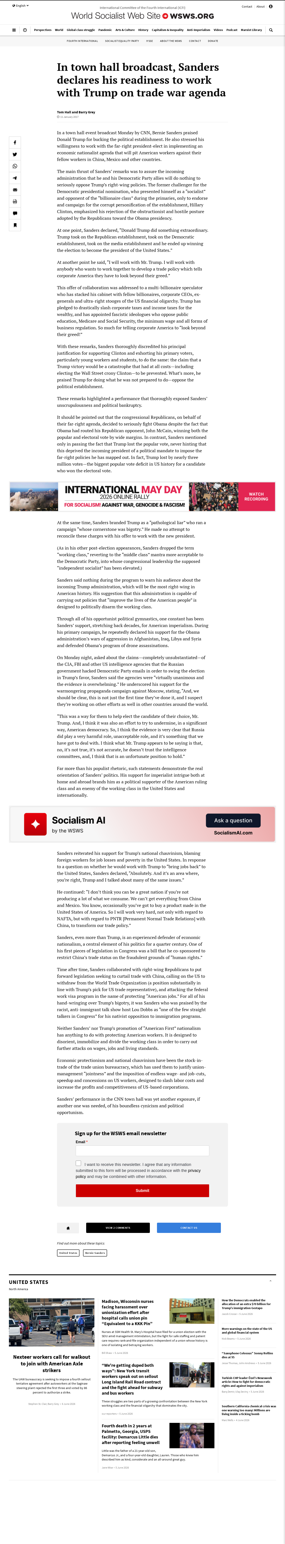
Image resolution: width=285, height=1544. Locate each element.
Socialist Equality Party (122, 41)
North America (18, 1289)
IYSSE (149, 41)
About (260, 6)
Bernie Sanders (95, 1253)
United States (68, 1253)
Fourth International (82, 41)
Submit (142, 1190)
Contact (247, 6)
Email (80, 1142)
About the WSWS (171, 41)
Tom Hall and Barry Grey (76, 112)
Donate (213, 41)
